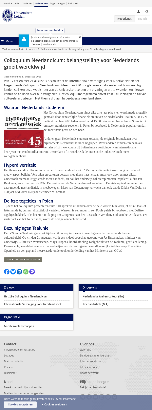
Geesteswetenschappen (19, 326)
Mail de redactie (13, 361)
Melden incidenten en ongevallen (24, 393)
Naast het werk (89, 373)
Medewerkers (41, 3)
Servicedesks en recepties (19, 350)
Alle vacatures (88, 367)
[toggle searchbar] (147, 11)
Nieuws (32, 49)
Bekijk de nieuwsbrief (93, 387)
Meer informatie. (66, 399)
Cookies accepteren (20, 404)
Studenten (27, 3)
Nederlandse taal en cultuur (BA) (103, 296)
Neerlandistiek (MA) (95, 304)
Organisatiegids (57, 3)
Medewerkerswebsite (13, 49)
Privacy (8, 367)
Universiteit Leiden (11, 3)
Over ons (85, 350)
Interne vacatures (90, 361)
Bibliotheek (73, 3)
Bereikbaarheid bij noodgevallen (23, 387)
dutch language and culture (23, 259)
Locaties (9, 355)
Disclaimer (10, 373)
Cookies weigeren (55, 404)
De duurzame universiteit (95, 355)
